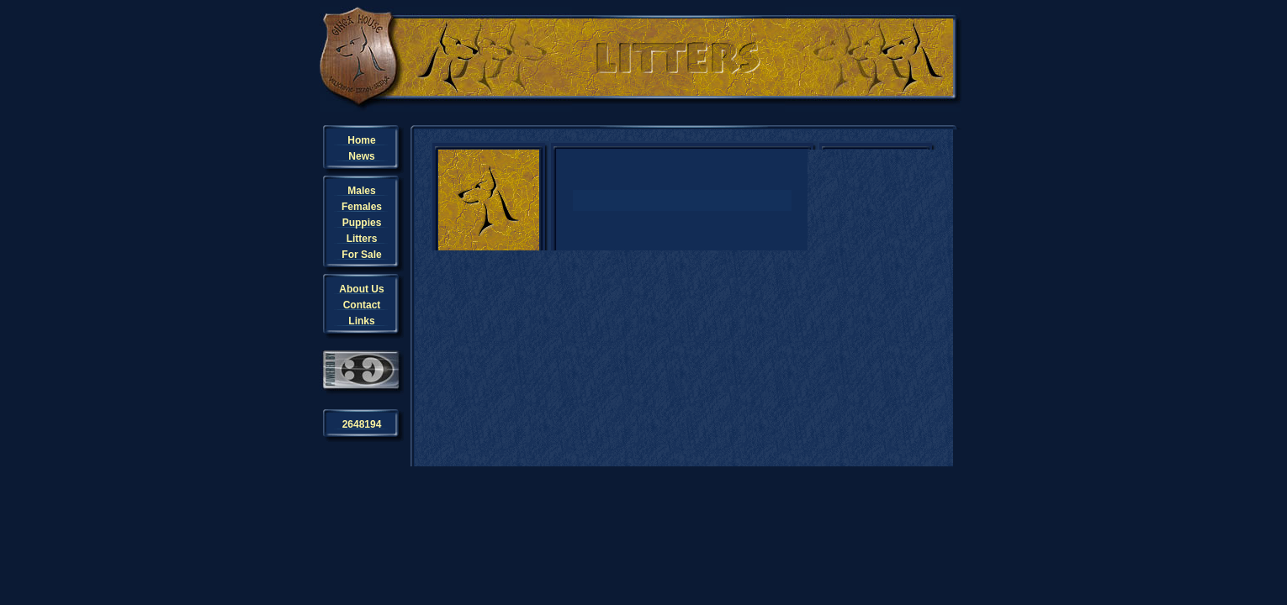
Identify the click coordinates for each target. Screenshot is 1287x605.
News (361, 156)
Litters (362, 239)
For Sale (361, 254)
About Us (361, 289)
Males (361, 191)
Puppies (362, 223)
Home (361, 140)
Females (362, 207)
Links (361, 321)
